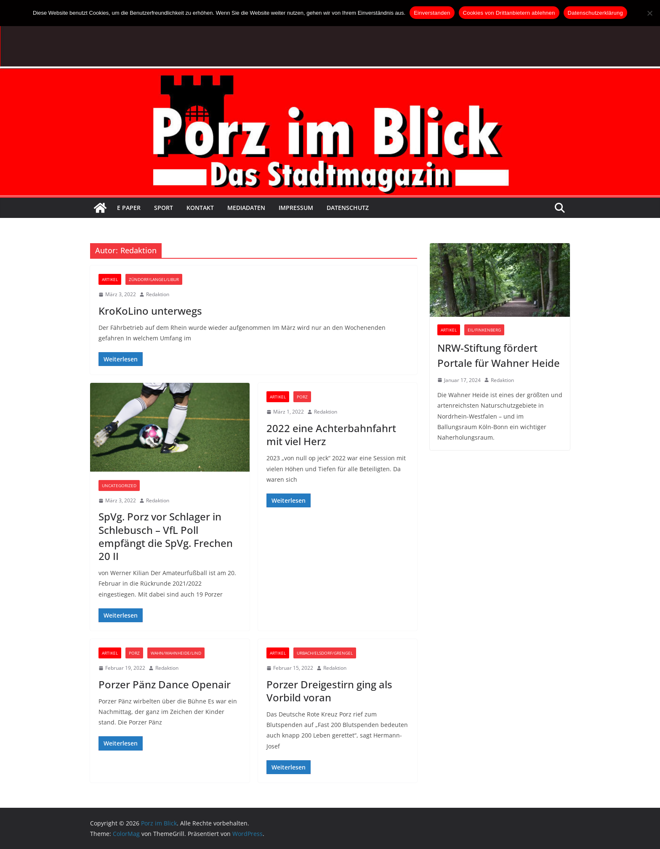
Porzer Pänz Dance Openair (164, 684)
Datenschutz (348, 208)
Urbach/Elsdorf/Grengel (325, 653)
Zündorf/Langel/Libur (154, 279)
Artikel (110, 279)
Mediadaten (246, 208)
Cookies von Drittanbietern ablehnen (509, 13)
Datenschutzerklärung (595, 13)
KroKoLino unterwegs (150, 311)
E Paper (129, 208)
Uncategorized (119, 485)
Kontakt (200, 208)
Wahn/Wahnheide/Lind (176, 653)
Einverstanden (432, 13)
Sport (163, 208)
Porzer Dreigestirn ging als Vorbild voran (329, 690)
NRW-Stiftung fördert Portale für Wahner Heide (498, 355)
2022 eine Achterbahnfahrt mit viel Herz (331, 434)
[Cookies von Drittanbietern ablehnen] (649, 13)
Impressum (296, 208)
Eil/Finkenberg (484, 330)
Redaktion (157, 294)
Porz (302, 397)
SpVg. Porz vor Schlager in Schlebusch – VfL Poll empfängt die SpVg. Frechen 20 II (165, 536)
